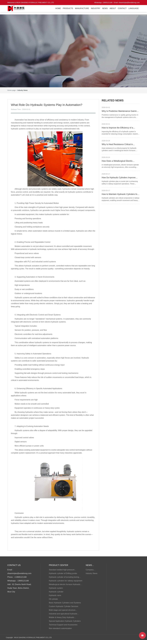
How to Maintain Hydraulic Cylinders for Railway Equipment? (120, 194)
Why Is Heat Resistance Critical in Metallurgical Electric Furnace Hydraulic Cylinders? (120, 144)
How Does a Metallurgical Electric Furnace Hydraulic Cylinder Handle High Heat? (120, 161)
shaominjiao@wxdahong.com (129, 2)
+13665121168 (20, 577)
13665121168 (107, 2)
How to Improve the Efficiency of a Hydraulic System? (117, 128)
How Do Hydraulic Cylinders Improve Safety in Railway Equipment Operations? (119, 177)
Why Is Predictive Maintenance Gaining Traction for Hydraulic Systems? (120, 111)
